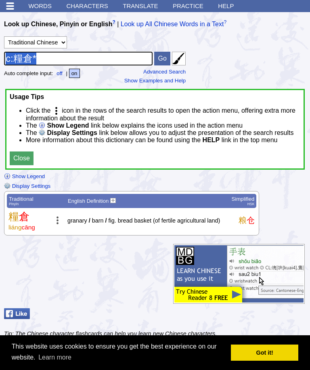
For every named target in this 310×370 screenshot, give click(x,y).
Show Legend (24, 176)
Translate (140, 5)
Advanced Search (164, 72)
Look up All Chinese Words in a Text (172, 24)
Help (226, 5)
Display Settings (27, 186)
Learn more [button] (54, 357)
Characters (87, 5)
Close (21, 158)
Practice (188, 5)
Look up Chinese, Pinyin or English (58, 24)
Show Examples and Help (155, 81)
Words (40, 5)
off (60, 73)
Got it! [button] (264, 352)
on (74, 73)
